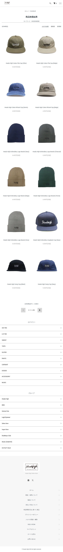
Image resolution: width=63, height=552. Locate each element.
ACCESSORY (6, 376)
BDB (3, 405)
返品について (31, 500)
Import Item (5, 429)
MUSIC (4, 382)
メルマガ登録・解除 (31, 519)
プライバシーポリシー (31, 514)
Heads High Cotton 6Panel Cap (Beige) (46, 107)
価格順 (53, 26)
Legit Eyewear (6, 417)
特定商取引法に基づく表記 (31, 509)
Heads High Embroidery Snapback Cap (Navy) (46, 240)
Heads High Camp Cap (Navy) (47, 284)
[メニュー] (60, 3)
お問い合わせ (31, 539)
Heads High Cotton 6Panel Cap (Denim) (16, 107)
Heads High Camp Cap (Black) (16, 284)
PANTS (4, 358)
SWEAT (4, 340)
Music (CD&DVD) (7, 442)
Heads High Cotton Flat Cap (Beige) (46, 63)
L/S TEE (4, 334)
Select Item (5, 423)
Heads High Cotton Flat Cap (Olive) (16, 63)
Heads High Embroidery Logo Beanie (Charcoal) (47, 151)
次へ (40, 310)
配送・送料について (31, 495)
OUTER (4, 352)
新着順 (59, 26)
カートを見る (31, 534)
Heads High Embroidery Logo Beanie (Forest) (46, 196)
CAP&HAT (5, 364)
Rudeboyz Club (6, 435)
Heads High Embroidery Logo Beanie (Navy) (16, 151)
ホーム (26, 11)
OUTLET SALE (6, 448)
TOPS (3, 346)
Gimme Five (5, 411)
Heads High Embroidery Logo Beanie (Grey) (16, 240)
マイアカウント (31, 529)
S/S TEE (4, 328)
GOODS (4, 370)
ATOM (33, 524)
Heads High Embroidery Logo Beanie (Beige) (16, 196)
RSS (29, 524)
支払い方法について (31, 505)
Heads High (5, 399)
